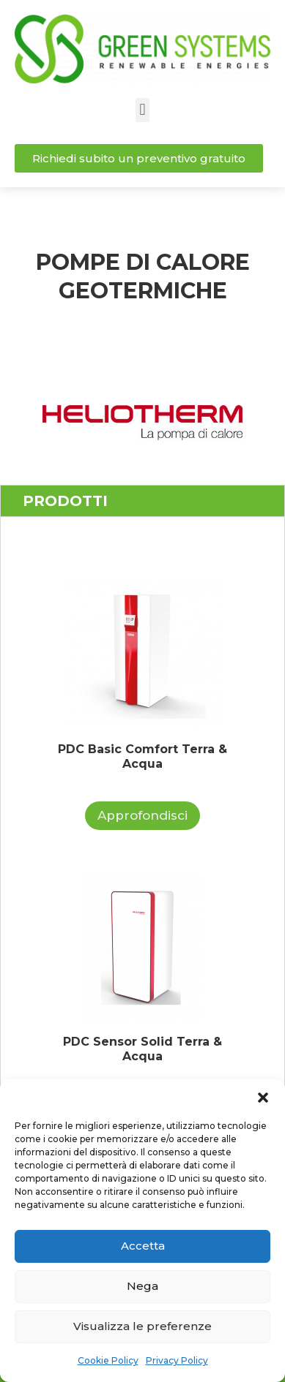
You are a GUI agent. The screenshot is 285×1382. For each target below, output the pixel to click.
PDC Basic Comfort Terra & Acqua (142, 756)
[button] (263, 1097)
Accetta (143, 1246)
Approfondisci (142, 815)
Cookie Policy (108, 1360)
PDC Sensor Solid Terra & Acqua (142, 1049)
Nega (142, 1286)
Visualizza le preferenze (142, 1326)
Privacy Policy (177, 1360)
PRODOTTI (65, 501)
